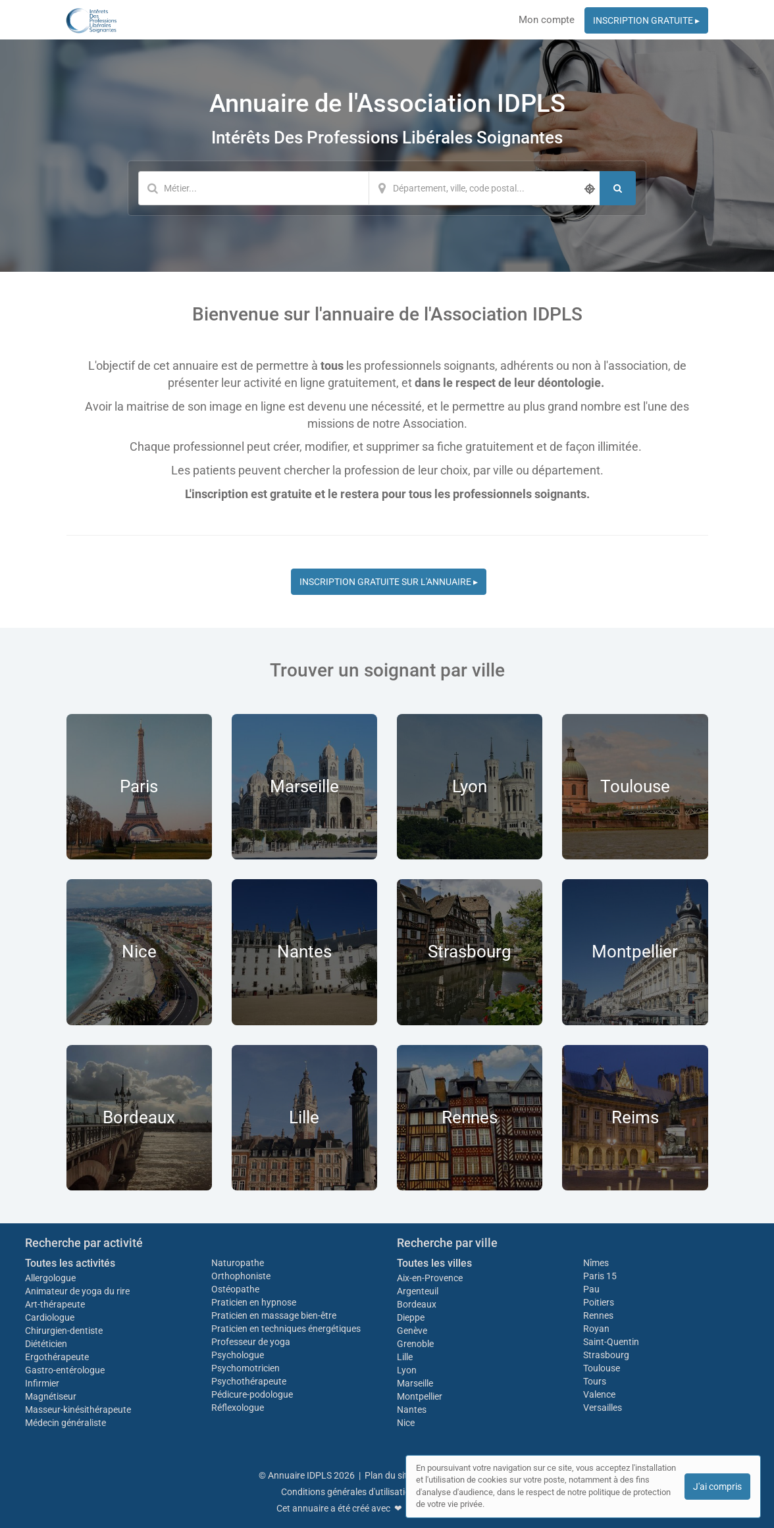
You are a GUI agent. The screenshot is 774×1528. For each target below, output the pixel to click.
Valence (599, 1394)
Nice (406, 1422)
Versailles (602, 1407)
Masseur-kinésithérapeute (78, 1409)
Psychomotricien (245, 1368)
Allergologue (50, 1278)
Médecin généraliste (65, 1422)
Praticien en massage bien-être (273, 1315)
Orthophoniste (241, 1276)
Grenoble (415, 1343)
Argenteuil (417, 1291)
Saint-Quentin (611, 1342)
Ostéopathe (235, 1289)
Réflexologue (237, 1407)
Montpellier (419, 1396)
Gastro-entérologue (65, 1370)
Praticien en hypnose (253, 1302)
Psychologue (237, 1355)
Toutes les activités (70, 1263)
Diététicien (46, 1343)
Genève (412, 1330)
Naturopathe (237, 1263)
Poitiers (598, 1302)
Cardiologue (49, 1317)
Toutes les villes (434, 1263)
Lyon (407, 1370)
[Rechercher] (618, 188)
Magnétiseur (50, 1396)
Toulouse (601, 1368)
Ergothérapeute (58, 1357)
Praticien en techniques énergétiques (286, 1328)
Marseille (415, 1383)
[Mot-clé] (253, 188)
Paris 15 (600, 1276)
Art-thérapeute (55, 1304)
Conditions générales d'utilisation (348, 1492)
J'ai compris (717, 1486)
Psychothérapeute (248, 1381)
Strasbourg (606, 1355)
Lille (405, 1357)
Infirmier (42, 1383)
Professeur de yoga (250, 1342)
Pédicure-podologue (252, 1394)
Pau (591, 1289)
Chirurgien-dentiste (65, 1330)
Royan (596, 1328)
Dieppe (411, 1317)
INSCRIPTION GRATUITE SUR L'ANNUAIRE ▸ (388, 581)
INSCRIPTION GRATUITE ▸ (646, 20)
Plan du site (388, 1475)
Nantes (411, 1409)
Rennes (598, 1315)
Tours (594, 1381)
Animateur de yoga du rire (77, 1291)
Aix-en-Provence (430, 1278)
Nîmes (596, 1263)
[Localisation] (484, 188)
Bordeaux (416, 1304)
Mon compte (547, 20)
